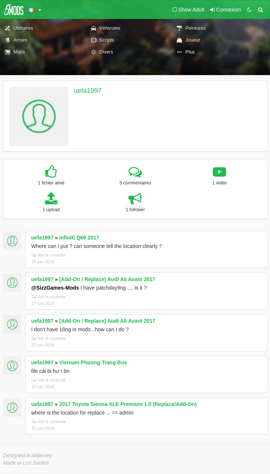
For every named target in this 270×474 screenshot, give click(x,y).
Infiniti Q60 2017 (79, 238)
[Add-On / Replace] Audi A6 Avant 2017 (107, 279)
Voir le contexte (49, 255)
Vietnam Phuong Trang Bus (93, 362)
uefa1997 (88, 90)
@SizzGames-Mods (55, 288)
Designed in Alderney (27, 455)
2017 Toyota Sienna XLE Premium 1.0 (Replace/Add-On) (128, 404)
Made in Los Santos (26, 463)
